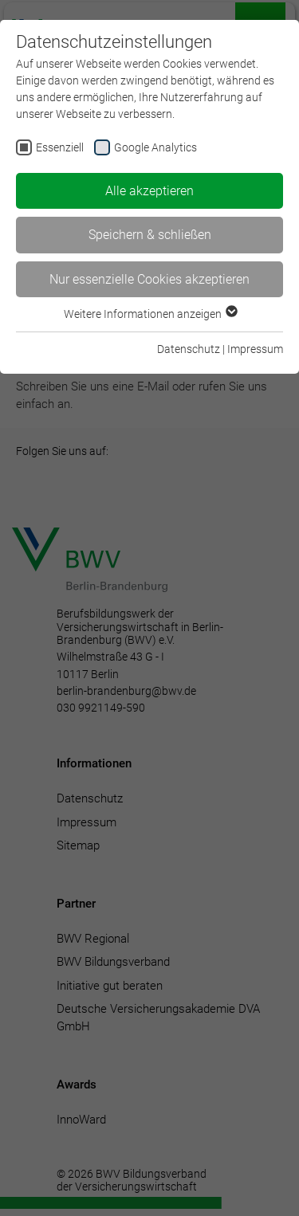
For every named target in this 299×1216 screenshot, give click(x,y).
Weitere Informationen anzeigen (150, 314)
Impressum (255, 349)
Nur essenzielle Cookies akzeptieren (149, 279)
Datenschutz (188, 349)
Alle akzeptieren (149, 190)
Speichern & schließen (150, 234)
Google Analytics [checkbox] (155, 147)
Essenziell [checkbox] (60, 147)
